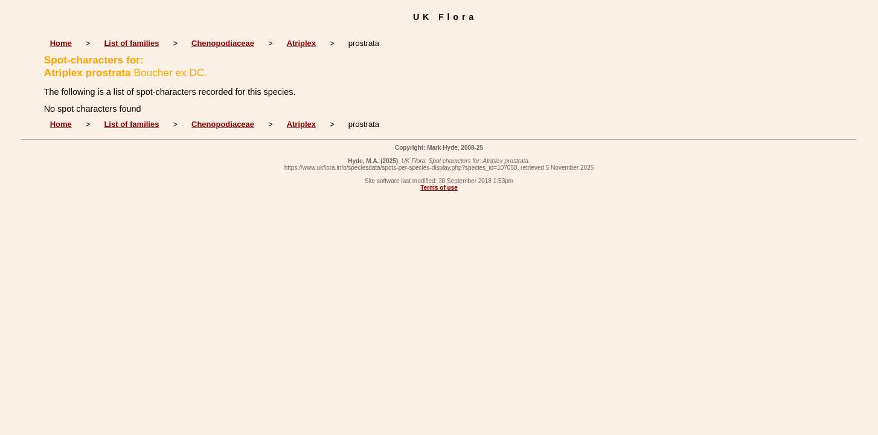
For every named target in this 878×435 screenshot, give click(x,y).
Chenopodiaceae (222, 43)
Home (61, 43)
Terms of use (439, 187)
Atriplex (301, 43)
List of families (131, 43)
